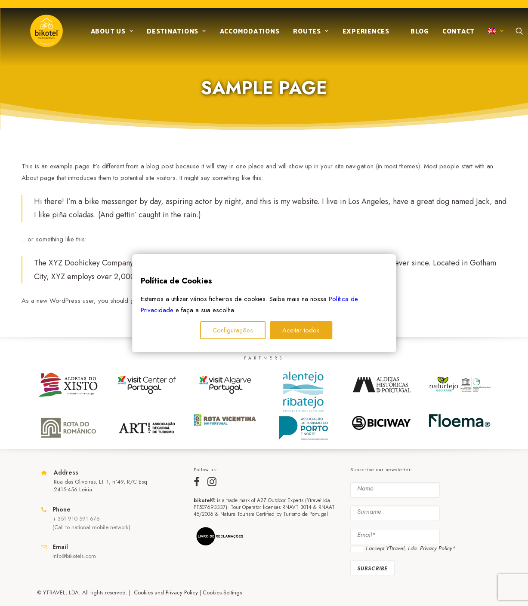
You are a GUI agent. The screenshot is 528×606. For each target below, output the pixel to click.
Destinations (173, 35)
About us (108, 35)
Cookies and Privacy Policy (166, 592)
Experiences (362, 35)
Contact (455, 35)
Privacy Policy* (437, 548)
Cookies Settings (222, 592)
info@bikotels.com (74, 556)
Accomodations (246, 35)
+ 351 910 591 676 (76, 519)
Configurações (233, 330)
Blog (416, 35)
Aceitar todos (301, 330)
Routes (307, 35)
